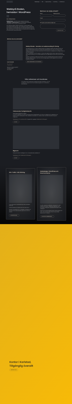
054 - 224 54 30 (10, 63)
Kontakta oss (62, 1)
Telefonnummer (56, 13)
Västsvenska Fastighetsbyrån (22, 111)
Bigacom (16, 151)
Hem (7, 18)
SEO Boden (9, 69)
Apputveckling (48, 1)
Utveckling (55, 1)
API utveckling (21, 119)
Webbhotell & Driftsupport (42, 119)
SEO (42, 1)
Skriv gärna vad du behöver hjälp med (47, 22)
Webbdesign (37, 1)
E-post (41, 18)
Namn (41, 13)
